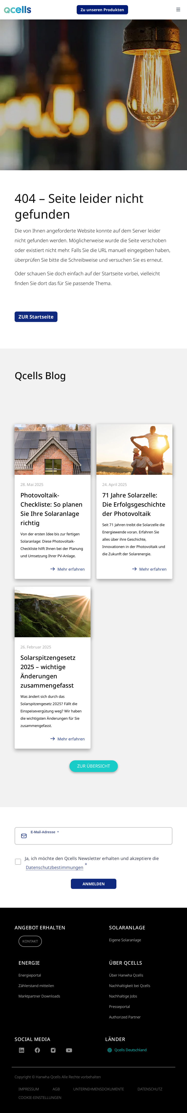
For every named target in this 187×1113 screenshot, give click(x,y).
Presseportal (119, 1006)
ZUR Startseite (36, 324)
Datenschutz (150, 1088)
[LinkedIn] (22, 1050)
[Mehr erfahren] (53, 449)
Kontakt (30, 941)
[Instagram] (53, 1050)
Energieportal (30, 975)
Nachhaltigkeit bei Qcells (129, 985)
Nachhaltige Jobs (123, 996)
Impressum (29, 1088)
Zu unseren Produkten (102, 9)
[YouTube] (69, 1050)
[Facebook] (37, 1050)
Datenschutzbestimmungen (54, 875)
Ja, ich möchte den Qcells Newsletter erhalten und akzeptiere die (92, 869)
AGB (56, 1088)
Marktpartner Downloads (39, 996)
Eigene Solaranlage (125, 939)
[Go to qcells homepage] (17, 10)
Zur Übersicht (93, 766)
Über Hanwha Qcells (126, 975)
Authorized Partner (125, 1016)
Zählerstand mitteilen (36, 985)
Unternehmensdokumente (98, 1088)
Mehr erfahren (67, 569)
